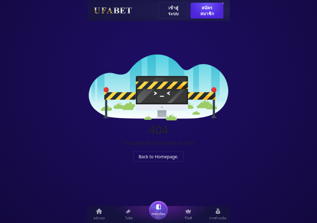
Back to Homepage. (159, 157)
